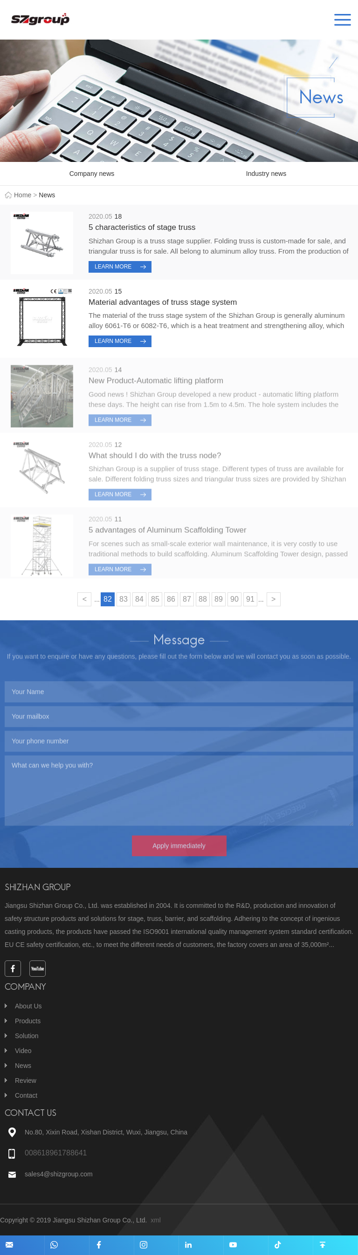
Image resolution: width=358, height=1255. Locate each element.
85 (155, 599)
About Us (28, 1006)
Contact (26, 1095)
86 (171, 599)
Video (23, 1050)
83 (123, 599)
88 (203, 599)
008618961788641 (56, 1153)
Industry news (266, 173)
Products (28, 1021)
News (23, 1065)
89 (218, 599)
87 (187, 599)
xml (156, 1220)
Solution (27, 1036)
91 (250, 599)
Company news (92, 173)
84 (139, 599)
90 (234, 599)
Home (22, 195)
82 (107, 599)
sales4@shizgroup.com (60, 1174)
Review (25, 1080)
